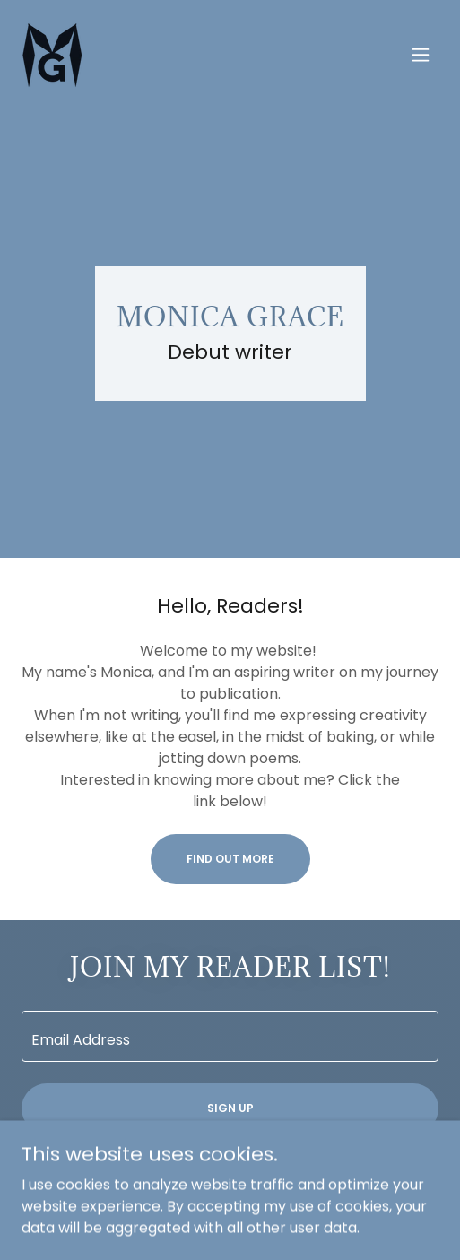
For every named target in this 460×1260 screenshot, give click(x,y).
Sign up (230, 1108)
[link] (52, 55)
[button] (420, 55)
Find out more (230, 858)
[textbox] (230, 1036)
